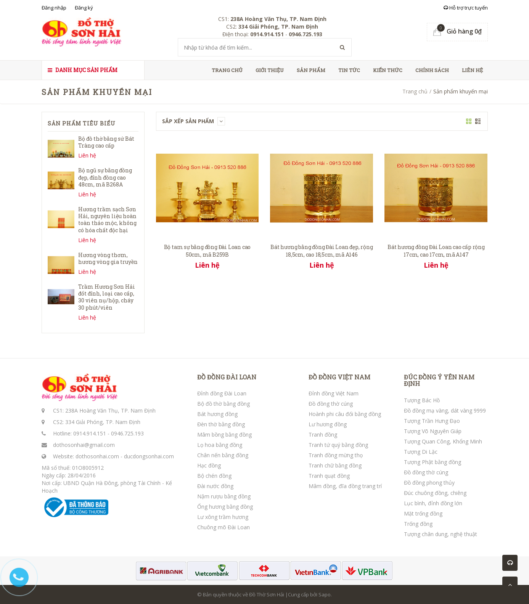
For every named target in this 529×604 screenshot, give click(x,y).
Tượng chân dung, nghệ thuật (440, 534)
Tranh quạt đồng (329, 475)
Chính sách (432, 70)
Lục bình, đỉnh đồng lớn (433, 503)
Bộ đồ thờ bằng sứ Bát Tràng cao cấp (106, 142)
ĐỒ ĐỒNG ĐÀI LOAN (226, 377)
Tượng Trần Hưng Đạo (432, 420)
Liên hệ (472, 70)
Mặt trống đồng (423, 513)
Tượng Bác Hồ (422, 400)
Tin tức (349, 70)
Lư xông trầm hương (222, 516)
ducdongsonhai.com (149, 456)
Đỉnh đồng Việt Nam (334, 393)
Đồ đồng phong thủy (429, 482)
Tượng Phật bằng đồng (432, 462)
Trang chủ (227, 70)
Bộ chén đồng (214, 475)
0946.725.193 (127, 433)
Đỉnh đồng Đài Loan (221, 393)
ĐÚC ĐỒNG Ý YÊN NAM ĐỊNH (439, 380)
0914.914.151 (89, 433)
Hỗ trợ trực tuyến (466, 7)
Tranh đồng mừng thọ (336, 455)
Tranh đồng (323, 434)
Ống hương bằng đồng (225, 506)
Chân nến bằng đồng (222, 455)
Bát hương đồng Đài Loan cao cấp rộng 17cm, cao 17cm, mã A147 (436, 250)
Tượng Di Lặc (420, 451)
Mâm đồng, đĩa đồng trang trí (345, 486)
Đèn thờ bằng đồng (221, 424)
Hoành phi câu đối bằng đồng (345, 414)
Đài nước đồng (215, 486)
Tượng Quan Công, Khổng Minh (443, 441)
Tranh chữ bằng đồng (335, 465)
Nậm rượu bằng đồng (224, 496)
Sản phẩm (311, 70)
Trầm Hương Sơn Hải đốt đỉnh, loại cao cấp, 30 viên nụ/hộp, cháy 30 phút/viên (106, 297)
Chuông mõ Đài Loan (223, 527)
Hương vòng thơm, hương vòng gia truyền (108, 258)
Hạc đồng (209, 465)
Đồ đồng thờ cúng (331, 403)
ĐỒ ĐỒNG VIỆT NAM (339, 377)
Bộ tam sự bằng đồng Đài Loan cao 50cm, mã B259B (207, 250)
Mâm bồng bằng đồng (224, 434)
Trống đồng (418, 523)
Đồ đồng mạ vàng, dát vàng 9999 (445, 410)
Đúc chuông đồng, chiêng (435, 492)
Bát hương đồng (217, 414)
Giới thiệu (270, 70)
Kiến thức (387, 70)
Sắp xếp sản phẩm (193, 121)
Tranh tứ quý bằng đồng (338, 444)
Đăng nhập (54, 7)
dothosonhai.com (97, 456)
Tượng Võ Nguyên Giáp (432, 431)
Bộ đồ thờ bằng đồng (223, 403)
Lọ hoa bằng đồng (219, 444)
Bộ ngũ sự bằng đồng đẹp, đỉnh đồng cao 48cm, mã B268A (105, 177)
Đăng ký (84, 7)
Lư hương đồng (328, 424)
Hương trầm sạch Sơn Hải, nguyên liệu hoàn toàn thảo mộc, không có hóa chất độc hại (107, 220)
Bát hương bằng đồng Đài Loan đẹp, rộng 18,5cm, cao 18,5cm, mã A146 (321, 250)
